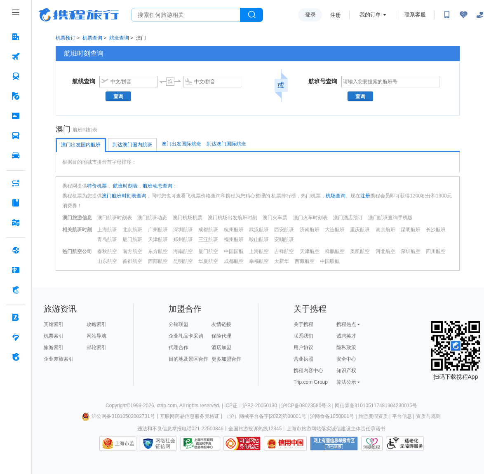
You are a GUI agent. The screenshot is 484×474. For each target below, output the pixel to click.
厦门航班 (132, 239)
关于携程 (303, 324)
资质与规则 (428, 416)
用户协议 (303, 347)
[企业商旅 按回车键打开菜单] (15, 317)
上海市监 (124, 443)
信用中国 (285, 443)
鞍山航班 (259, 239)
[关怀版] (480, 15)
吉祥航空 (284, 251)
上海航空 (259, 251)
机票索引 (53, 336)
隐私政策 (346, 347)
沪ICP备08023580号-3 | (308, 405)
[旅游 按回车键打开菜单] (15, 96)
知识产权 (346, 370)
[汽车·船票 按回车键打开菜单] (15, 135)
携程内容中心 (308, 370)
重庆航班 (360, 229)
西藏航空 (305, 261)
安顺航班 (284, 239)
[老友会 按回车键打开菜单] (15, 337)
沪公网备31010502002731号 (118, 416)
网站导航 (96, 336)
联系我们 (303, 336)
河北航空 (385, 251)
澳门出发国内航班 (81, 145)
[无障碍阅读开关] (463, 15)
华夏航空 (208, 261)
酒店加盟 (221, 347)
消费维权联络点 (372, 443)
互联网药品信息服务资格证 (189, 416)
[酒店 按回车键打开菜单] (15, 36)
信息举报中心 (200, 443)
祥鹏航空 (335, 251)
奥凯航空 (360, 251)
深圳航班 (183, 229)
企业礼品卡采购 (186, 336)
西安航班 (284, 229)
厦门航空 (208, 251)
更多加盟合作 (226, 359)
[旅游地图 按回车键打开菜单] (15, 222)
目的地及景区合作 (188, 359)
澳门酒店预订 (348, 218)
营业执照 (303, 359)
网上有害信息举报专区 (334, 443)
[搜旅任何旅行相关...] (186, 15)
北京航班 (132, 229)
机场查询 (335, 196)
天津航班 (158, 239)
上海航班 (107, 229)
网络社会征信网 (165, 443)
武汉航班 (259, 229)
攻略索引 (96, 324)
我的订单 (370, 14)
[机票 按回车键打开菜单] (15, 56)
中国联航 (330, 261)
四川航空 (436, 251)
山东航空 (107, 261)
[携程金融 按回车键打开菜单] (15, 289)
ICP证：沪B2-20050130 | (252, 405)
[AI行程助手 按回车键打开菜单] (15, 183)
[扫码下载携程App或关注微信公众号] (447, 14)
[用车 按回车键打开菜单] (15, 155)
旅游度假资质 (373, 416)
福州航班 (234, 239)
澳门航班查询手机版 (390, 218)
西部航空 (158, 261)
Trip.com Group (311, 382)
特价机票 (97, 186)
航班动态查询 (157, 186)
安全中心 (346, 359)
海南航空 (183, 251)
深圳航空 (411, 251)
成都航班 (208, 229)
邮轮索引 (96, 347)
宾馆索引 (53, 324)
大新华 (281, 261)
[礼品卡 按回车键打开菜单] (15, 270)
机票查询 (92, 38)
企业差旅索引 (58, 359)
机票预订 (65, 38)
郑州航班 (183, 239)
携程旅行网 (79, 14)
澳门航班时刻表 (114, 218)
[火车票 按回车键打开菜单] (15, 76)
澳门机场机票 (187, 218)
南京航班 (385, 229)
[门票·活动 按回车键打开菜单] (15, 115)
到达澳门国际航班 (226, 144)
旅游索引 (53, 347)
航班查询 (119, 38)
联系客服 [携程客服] (415, 14)
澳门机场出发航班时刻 (232, 218)
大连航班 (335, 229)
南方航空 (132, 251)
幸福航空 (259, 261)
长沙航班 (436, 229)
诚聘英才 (346, 336)
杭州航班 (234, 229)
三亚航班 (208, 239)
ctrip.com (167, 405)
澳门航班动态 (152, 218)
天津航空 (310, 251)
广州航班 (158, 229)
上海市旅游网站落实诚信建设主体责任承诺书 (336, 429)
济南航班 (310, 229)
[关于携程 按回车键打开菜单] (15, 357)
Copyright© (118, 405)
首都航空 (132, 261)
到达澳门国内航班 (132, 145)
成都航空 (234, 261)
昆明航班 (411, 229)
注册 (335, 15)
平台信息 (402, 416)
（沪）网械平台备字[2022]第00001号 (265, 416)
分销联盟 (178, 324)
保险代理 (221, 336)
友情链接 (221, 324)
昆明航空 (183, 261)
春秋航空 (107, 251)
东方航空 (158, 251)
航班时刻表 (125, 186)
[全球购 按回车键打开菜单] (15, 250)
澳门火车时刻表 (310, 218)
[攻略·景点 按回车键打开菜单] (15, 202)
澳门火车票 (275, 218)
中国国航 (234, 251)
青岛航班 (107, 239)
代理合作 (178, 347)
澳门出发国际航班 (181, 144)
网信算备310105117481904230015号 (376, 405)
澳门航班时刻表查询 (124, 196)
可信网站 (242, 443)
